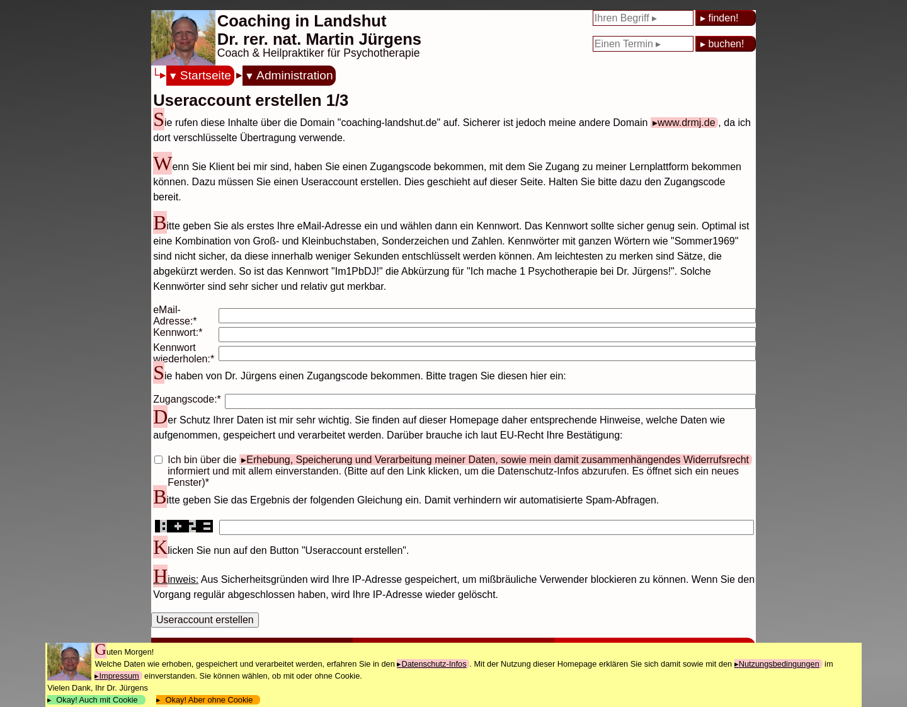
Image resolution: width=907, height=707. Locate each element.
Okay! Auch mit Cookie (97, 699)
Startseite (205, 75)
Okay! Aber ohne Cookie (209, 699)
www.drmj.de (687, 122)
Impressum (119, 676)
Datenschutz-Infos (433, 664)
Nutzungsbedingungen (779, 664)
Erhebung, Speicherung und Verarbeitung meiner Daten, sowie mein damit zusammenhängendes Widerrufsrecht (497, 459)
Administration (294, 75)
